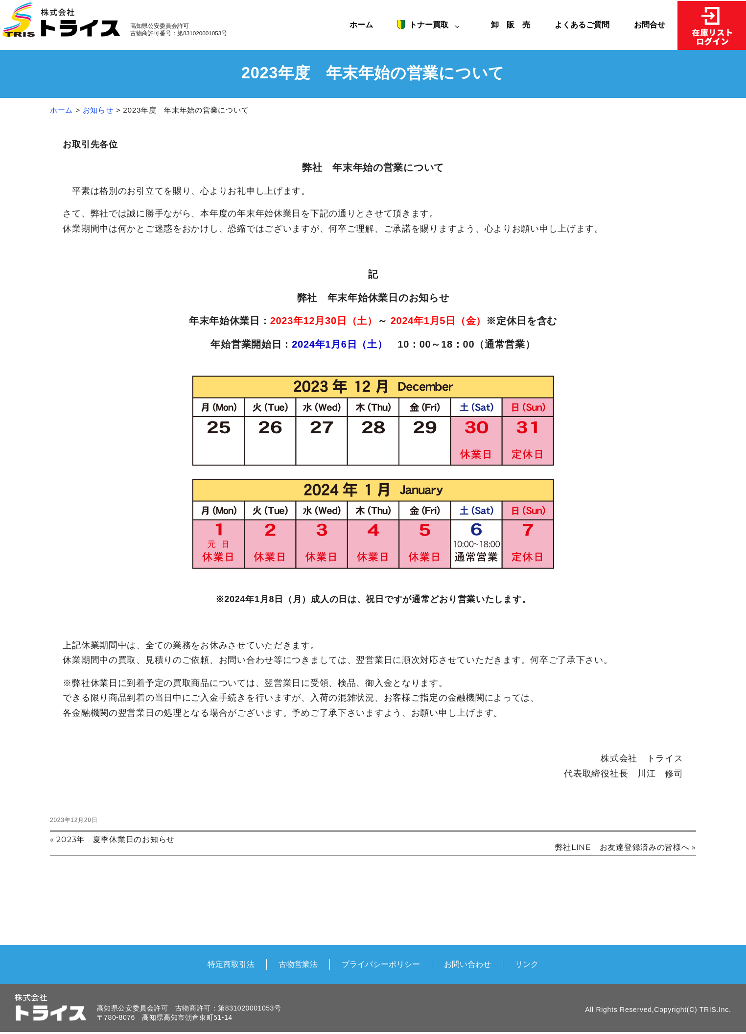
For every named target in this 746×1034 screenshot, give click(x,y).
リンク (526, 964)
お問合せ (649, 24)
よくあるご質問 (582, 24)
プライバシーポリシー (381, 964)
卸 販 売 (514, 24)
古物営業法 (298, 964)
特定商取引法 (231, 964)
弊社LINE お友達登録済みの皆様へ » (625, 847)
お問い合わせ (467, 964)
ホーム (361, 24)
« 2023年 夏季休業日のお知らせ (112, 840)
